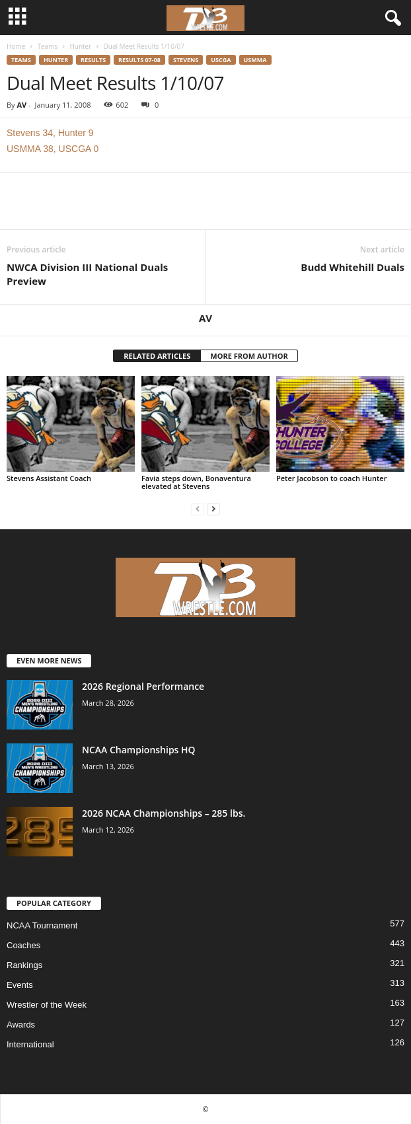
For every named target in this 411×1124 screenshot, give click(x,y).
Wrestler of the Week (47, 1005)
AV (21, 105)
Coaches (23, 945)
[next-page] (213, 508)
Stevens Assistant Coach (49, 478)
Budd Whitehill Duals (352, 267)
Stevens (185, 60)
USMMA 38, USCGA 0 (52, 148)
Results (93, 60)
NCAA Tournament (42, 925)
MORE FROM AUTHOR (248, 356)
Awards (21, 1025)
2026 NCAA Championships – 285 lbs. (163, 813)
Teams (47, 46)
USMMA (255, 60)
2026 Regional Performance (143, 686)
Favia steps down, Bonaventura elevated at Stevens (196, 482)
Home (16, 46)
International (30, 1044)
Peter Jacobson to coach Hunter (331, 478)
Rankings (24, 965)
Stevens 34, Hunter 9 (50, 133)
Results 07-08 (139, 60)
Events (20, 985)
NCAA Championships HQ (139, 749)
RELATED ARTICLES (157, 356)
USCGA (221, 60)
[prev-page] (197, 508)
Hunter (80, 46)
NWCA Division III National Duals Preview (87, 273)
